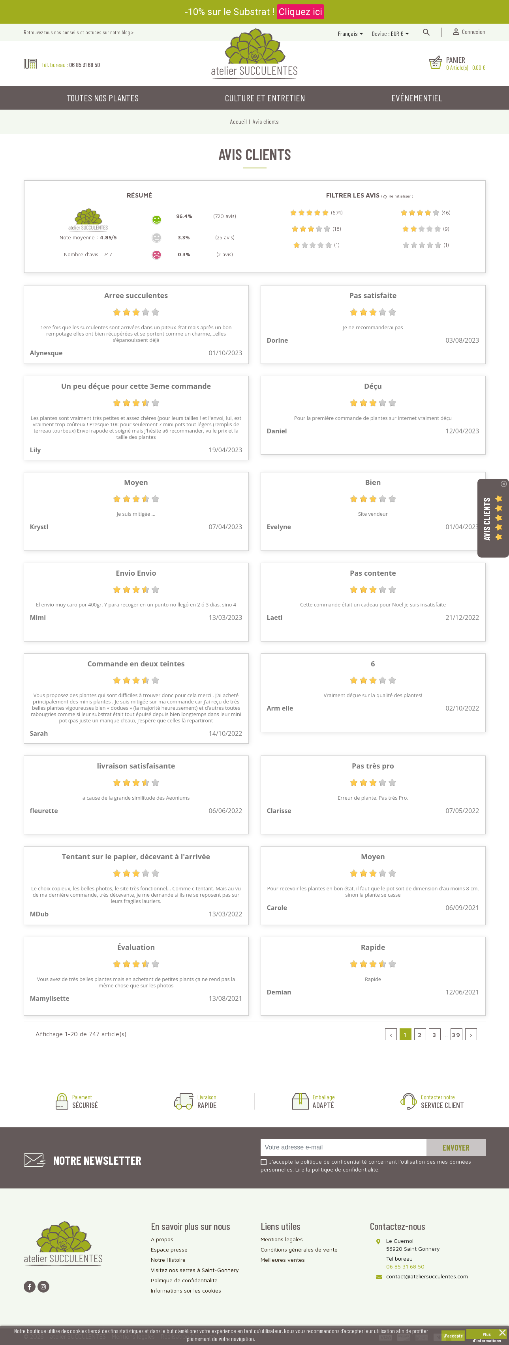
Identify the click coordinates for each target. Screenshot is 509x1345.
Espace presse (169, 1249)
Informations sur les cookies (186, 1290)
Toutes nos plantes (103, 97)
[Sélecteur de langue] (352, 34)
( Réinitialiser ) (397, 196)
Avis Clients (486, 518)
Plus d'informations (487, 1335)
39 (456, 1034)
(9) (425, 229)
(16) (316, 229)
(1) (316, 245)
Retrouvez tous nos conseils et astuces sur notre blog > (78, 32)
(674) (316, 213)
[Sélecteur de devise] (401, 34)
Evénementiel (416, 97)
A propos (162, 1239)
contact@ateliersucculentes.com (427, 1276)
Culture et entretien (265, 97)
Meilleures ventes (283, 1259)
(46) (425, 213)
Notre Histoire (168, 1259)
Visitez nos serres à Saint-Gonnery (195, 1270)
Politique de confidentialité (184, 1280)
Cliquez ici (300, 11)
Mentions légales (282, 1239)
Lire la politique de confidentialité (336, 1169)
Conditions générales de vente (299, 1249)
